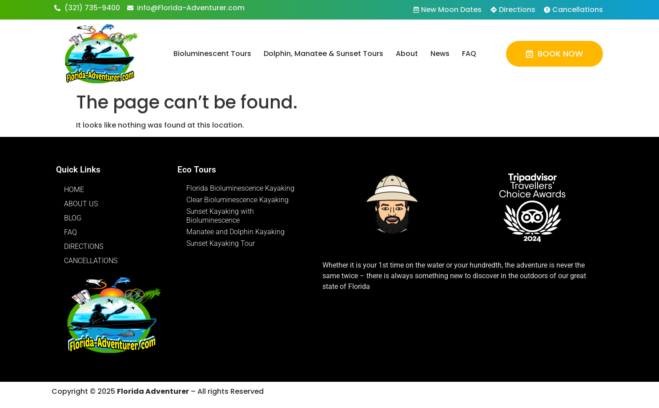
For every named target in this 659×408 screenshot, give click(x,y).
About (407, 53)
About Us (81, 204)
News (440, 53)
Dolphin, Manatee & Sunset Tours (323, 53)
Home (74, 189)
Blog (72, 218)
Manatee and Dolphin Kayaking (235, 232)
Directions (83, 246)
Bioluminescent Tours (212, 53)
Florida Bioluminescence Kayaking (240, 188)
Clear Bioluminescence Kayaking (237, 200)
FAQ (469, 53)
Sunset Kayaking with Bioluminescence (220, 215)
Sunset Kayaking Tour (220, 243)
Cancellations (90, 260)
